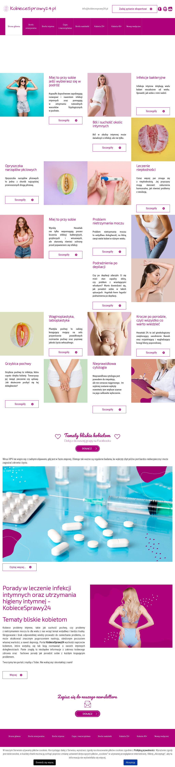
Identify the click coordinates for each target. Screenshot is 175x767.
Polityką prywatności (144, 750)
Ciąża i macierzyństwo (81, 736)
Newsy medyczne (133, 26)
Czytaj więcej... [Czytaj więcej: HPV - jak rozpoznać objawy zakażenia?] (18, 567)
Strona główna (15, 736)
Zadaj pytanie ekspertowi (133, 8)
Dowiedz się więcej (44, 762)
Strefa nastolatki (105, 736)
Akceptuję (130, 762)
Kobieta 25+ (99, 26)
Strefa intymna (58, 736)
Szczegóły (63, 120)
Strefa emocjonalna (36, 736)
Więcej (13, 674)
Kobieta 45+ (116, 26)
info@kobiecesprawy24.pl (95, 8)
